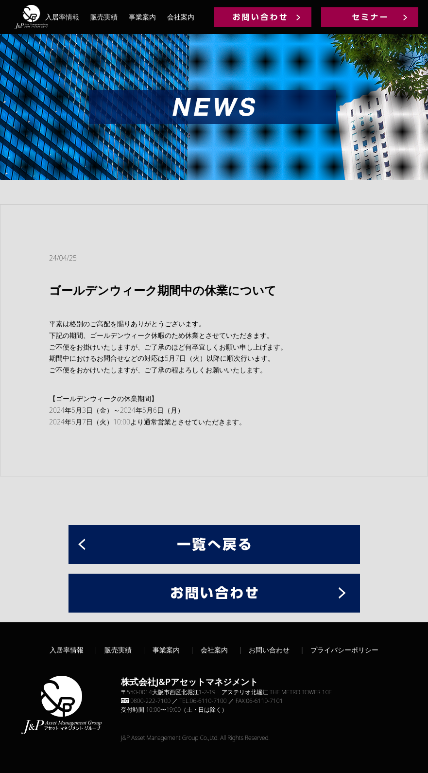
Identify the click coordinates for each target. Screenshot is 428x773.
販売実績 (104, 16)
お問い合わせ (269, 649)
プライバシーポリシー (344, 649)
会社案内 (180, 16)
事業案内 (142, 16)
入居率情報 (62, 16)
